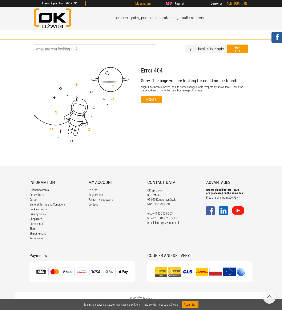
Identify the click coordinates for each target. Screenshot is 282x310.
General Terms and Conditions (47, 204)
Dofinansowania (39, 190)
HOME (39, 35)
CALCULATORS (153, 35)
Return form (36, 195)
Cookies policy (38, 209)
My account (143, 4)
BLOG (96, 35)
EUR (237, 4)
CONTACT (182, 35)
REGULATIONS (121, 35)
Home (151, 99)
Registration (95, 195)
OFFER (78, 35)
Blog (32, 229)
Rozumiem (190, 304)
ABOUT (58, 35)
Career (33, 200)
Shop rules (35, 219)
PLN (229, 4)
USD (244, 4)
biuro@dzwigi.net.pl (167, 223)
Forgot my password (100, 200)
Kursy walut (36, 238)
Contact (93, 204)
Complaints (36, 224)
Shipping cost (37, 233)
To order (93, 190)
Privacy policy (37, 214)
